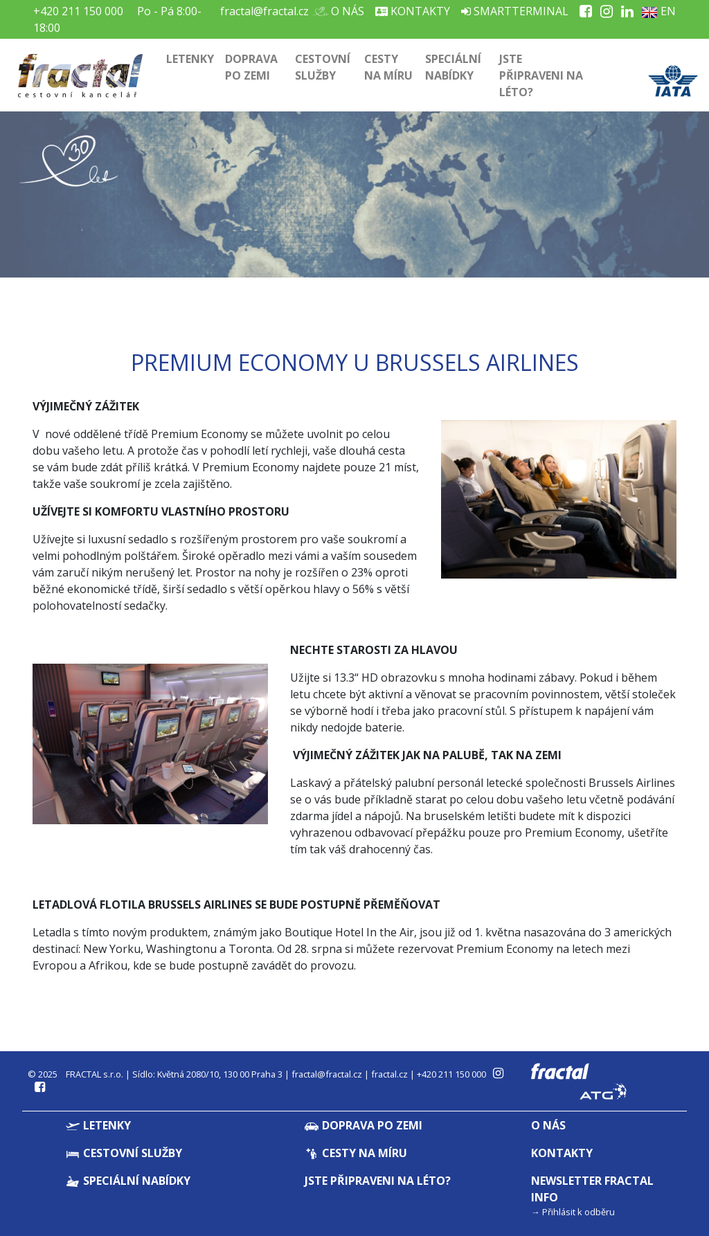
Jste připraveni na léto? (541, 75)
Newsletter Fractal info (592, 1189)
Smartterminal (514, 11)
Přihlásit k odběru (578, 1212)
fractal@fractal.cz (264, 11)
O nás (342, 11)
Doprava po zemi (251, 67)
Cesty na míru (388, 67)
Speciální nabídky (453, 67)
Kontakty (412, 11)
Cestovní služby (322, 67)
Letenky (190, 58)
